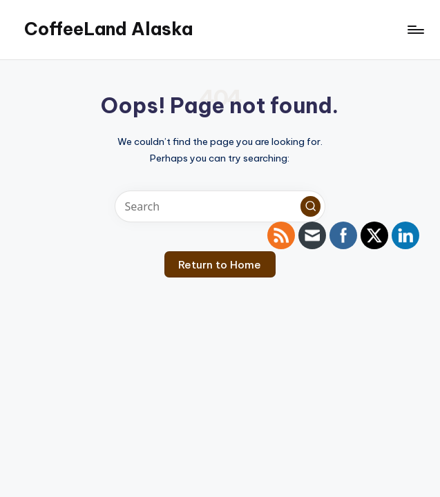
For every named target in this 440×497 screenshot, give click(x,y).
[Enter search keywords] (220, 206)
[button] (310, 206)
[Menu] (415, 30)
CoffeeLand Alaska (108, 29)
